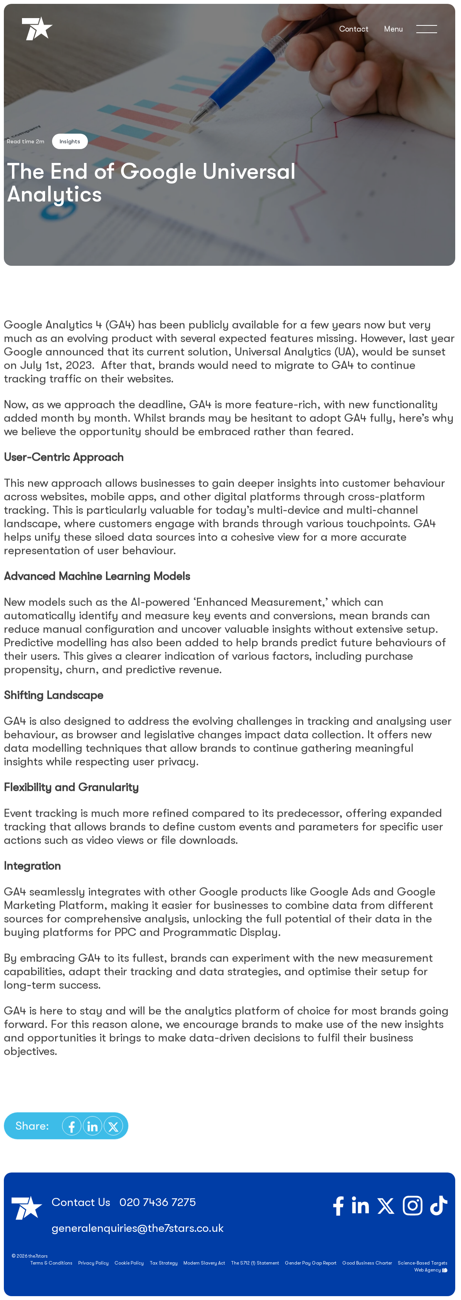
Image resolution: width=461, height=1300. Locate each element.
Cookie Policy (129, 1263)
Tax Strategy (164, 1263)
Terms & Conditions (51, 1263)
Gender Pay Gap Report (310, 1263)
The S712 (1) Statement (255, 1263)
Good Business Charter (367, 1263)
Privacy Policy (93, 1263)
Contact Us (81, 1202)
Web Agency (427, 1270)
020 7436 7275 (157, 1202)
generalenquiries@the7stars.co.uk (138, 1228)
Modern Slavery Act (204, 1263)
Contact (353, 29)
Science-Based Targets (423, 1263)
